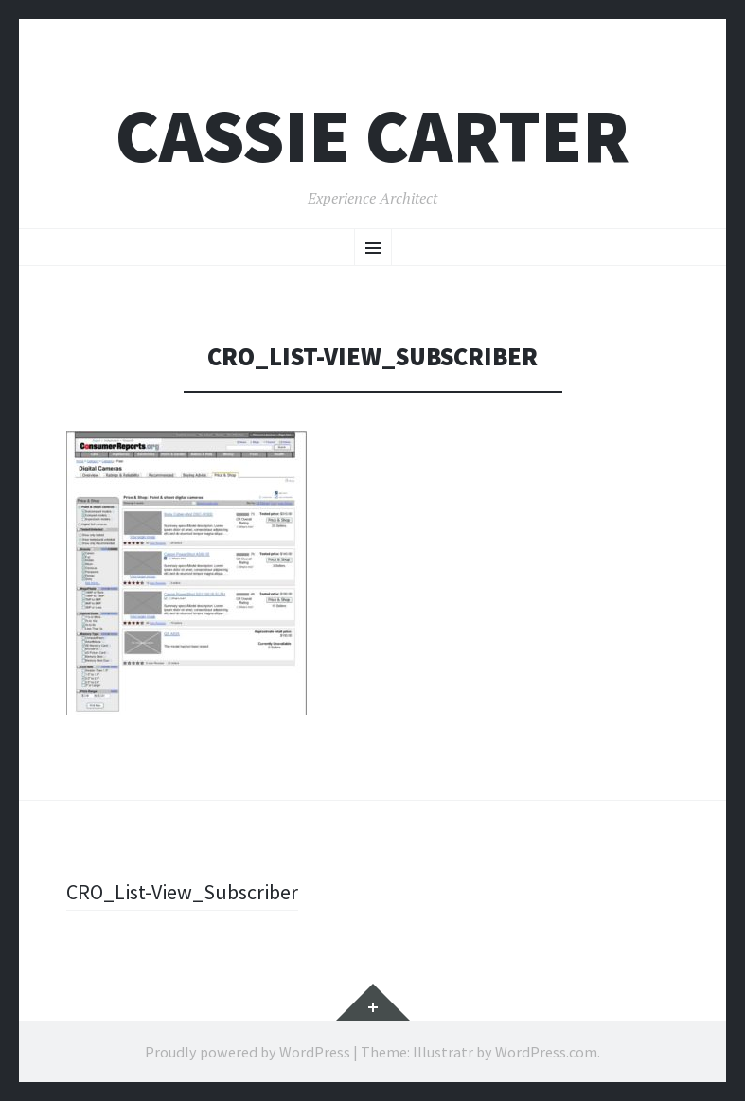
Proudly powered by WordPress (247, 1051)
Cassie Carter (372, 136)
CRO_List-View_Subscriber (182, 892)
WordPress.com (546, 1051)
